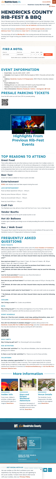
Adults (37, 52)
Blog (50, 469)
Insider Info (7, 394)
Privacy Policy (25, 477)
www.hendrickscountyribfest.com (12, 277)
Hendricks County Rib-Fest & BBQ (39, 4)
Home (3, 4)
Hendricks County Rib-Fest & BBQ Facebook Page (17, 325)
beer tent (26, 31)
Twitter (32, 89)
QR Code (47, 89)
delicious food (6, 31)
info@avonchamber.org (33, 366)
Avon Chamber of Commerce (44, 247)
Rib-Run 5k (21, 34)
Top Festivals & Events (19, 4)
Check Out (19, 52)
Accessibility (46, 2)
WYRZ (3, 184)
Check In (4, 52)
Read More (10, 403)
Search (47, 54)
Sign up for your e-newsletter (28, 457)
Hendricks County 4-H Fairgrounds (21, 79)
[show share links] (52, 6)
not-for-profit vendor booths (35, 29)
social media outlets (46, 325)
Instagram (40, 89)
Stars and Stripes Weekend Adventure (25, 397)
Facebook (26, 89)
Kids (41, 52)
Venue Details (45, 394)
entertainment (20, 29)
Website (19, 89)
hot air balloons (31, 25)
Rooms (33, 52)
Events (9, 4)
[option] (28, 132)
